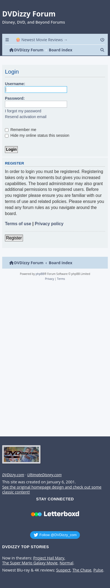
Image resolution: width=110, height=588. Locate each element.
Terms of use (18, 223)
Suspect (63, 570)
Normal (66, 563)
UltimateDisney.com (44, 474)
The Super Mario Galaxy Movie (29, 563)
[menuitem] (102, 39)
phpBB (40, 274)
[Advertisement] (54, 360)
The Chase (82, 570)
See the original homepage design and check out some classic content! (52, 490)
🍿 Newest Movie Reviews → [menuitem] (42, 39)
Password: (15, 98)
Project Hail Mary (48, 558)
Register (14, 238)
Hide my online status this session (37, 135)
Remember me (20, 129)
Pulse (98, 570)
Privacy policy (49, 223)
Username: (15, 84)
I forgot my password (23, 111)
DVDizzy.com (13, 474)
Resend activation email (26, 117)
